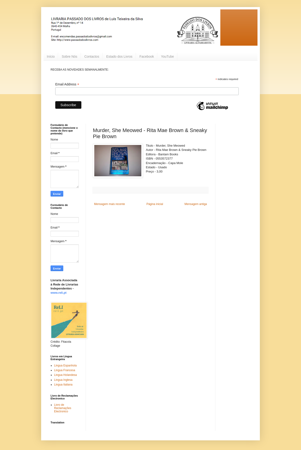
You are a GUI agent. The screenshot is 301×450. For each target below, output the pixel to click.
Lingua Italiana (63, 384)
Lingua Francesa (64, 370)
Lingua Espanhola (65, 365)
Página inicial (155, 204)
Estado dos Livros (119, 56)
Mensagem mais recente (109, 204)
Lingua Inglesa (63, 380)
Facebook (146, 56)
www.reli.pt (59, 292)
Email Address (67, 84)
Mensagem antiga (196, 204)
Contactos (91, 56)
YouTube (167, 56)
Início (51, 56)
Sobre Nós (69, 56)
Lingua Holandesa (65, 375)
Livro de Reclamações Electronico (62, 408)
